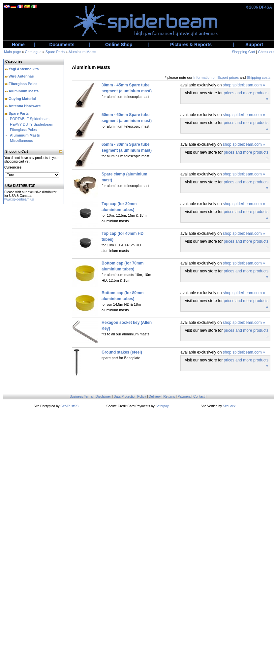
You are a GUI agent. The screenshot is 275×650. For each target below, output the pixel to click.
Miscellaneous (21, 140)
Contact (198, 396)
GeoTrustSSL (70, 406)
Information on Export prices (216, 77)
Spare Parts (55, 52)
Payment (184, 396)
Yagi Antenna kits (24, 69)
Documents (61, 44)
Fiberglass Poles (23, 84)
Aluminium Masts (82, 52)
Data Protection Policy (130, 396)
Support (254, 44)
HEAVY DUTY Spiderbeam (31, 124)
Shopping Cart (243, 52)
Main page (12, 52)
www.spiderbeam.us (19, 199)
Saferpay (161, 406)
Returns (169, 396)
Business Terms (81, 396)
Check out (266, 52)
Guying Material (22, 99)
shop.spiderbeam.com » (244, 85)
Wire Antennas (21, 76)
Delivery (155, 396)
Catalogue (33, 52)
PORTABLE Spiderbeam (29, 119)
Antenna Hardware (25, 106)
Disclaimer (103, 396)
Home (18, 44)
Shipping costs (258, 77)
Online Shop (118, 44)
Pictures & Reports (191, 44)
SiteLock (229, 406)
